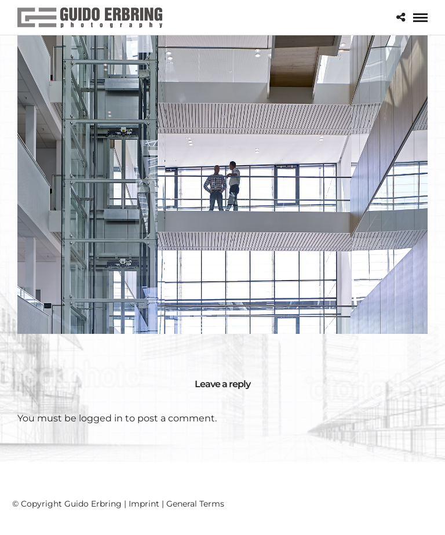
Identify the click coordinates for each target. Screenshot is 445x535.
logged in (101, 418)
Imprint (144, 503)
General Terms (195, 503)
